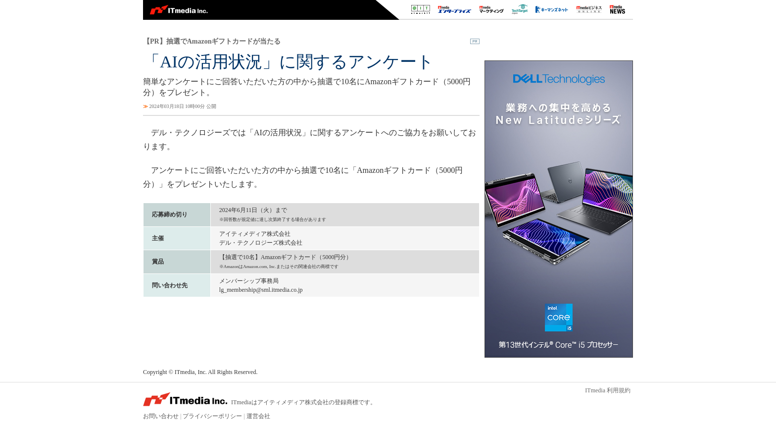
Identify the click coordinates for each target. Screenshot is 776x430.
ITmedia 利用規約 (607, 390)
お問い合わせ (161, 416)
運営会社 (258, 416)
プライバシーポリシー (212, 416)
